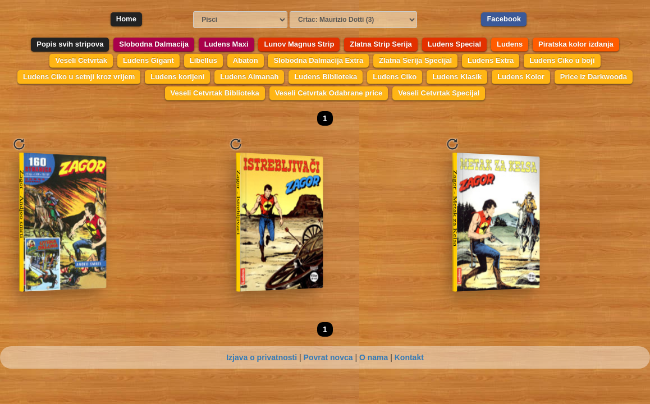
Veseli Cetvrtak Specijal (438, 93)
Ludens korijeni (177, 76)
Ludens (510, 44)
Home (126, 19)
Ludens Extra (491, 60)
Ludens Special (454, 44)
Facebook (504, 19)
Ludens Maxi (226, 44)
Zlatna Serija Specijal (415, 60)
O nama (373, 357)
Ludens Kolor (520, 76)
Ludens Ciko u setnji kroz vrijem (79, 76)
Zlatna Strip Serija (381, 44)
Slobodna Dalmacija (154, 44)
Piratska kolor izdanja (576, 44)
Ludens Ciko (394, 76)
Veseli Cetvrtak (81, 60)
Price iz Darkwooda (593, 76)
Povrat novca (328, 357)
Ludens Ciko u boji (561, 60)
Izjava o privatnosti (261, 357)
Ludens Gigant (148, 60)
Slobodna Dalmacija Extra (318, 60)
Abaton (245, 60)
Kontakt (409, 357)
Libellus (203, 60)
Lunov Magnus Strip (299, 44)
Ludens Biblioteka (325, 76)
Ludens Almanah (249, 76)
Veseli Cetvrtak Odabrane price (328, 93)
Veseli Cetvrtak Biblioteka (215, 93)
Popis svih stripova (69, 44)
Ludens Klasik (457, 76)
